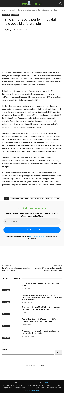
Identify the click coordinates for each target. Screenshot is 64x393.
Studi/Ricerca (15, 15)
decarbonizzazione (17, 198)
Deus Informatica (33, 390)
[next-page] (7, 342)
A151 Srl (46, 383)
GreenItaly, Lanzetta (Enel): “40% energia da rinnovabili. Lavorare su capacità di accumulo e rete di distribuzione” (42, 297)
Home (4, 10)
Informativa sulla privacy (37, 236)
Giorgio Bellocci (12, 30)
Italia (26, 198)
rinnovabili (49, 198)
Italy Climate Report (37, 198)
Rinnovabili (11, 10)
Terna (57, 198)
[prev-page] (3, 342)
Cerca (4, 349)
